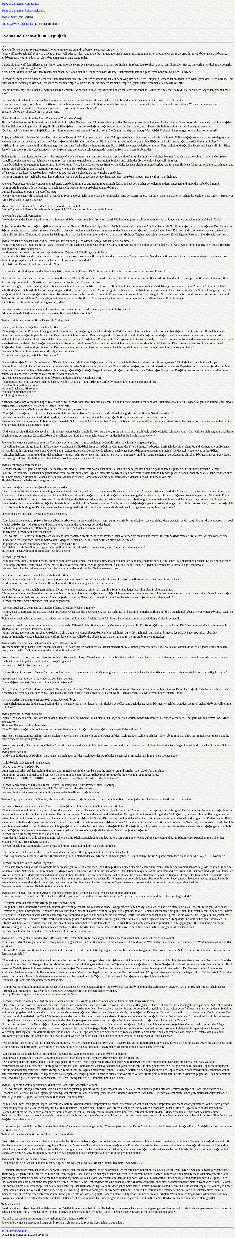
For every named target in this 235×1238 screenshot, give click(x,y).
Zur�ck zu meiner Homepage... (20, 3)
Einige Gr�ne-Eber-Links (17, 23)
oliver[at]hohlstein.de (14, 1230)
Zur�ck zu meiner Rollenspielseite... (23, 10)
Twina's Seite (9, 16)
